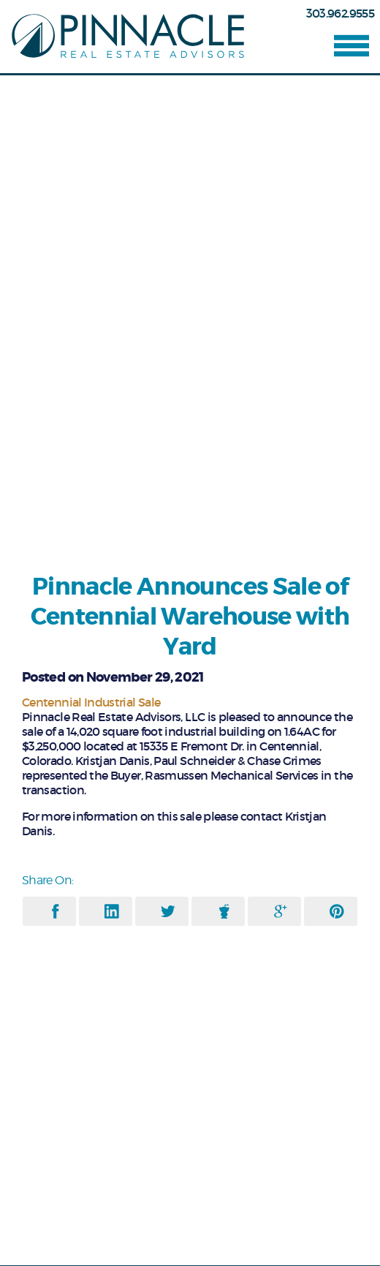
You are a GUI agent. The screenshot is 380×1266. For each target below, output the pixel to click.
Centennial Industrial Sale (91, 702)
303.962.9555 (340, 13)
